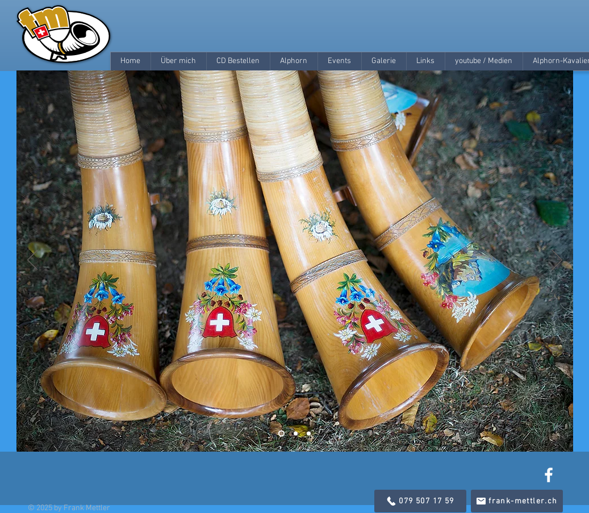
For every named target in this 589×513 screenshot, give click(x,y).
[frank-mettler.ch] (517, 501)
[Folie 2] (296, 434)
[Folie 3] (309, 434)
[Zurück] (32, 261)
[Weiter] (557, 261)
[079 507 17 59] (420, 501)
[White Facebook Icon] (548, 475)
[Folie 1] (281, 434)
